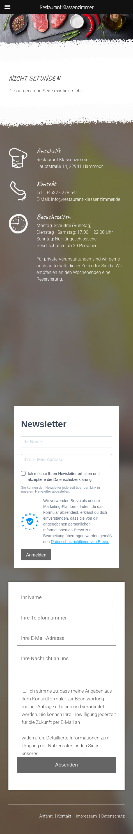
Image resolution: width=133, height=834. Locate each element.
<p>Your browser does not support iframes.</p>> (66, 338)
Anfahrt (46, 816)
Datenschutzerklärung (61, 753)
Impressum (86, 816)
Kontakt (64, 816)
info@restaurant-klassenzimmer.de (85, 199)
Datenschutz (113, 816)
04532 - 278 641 (61, 192)
